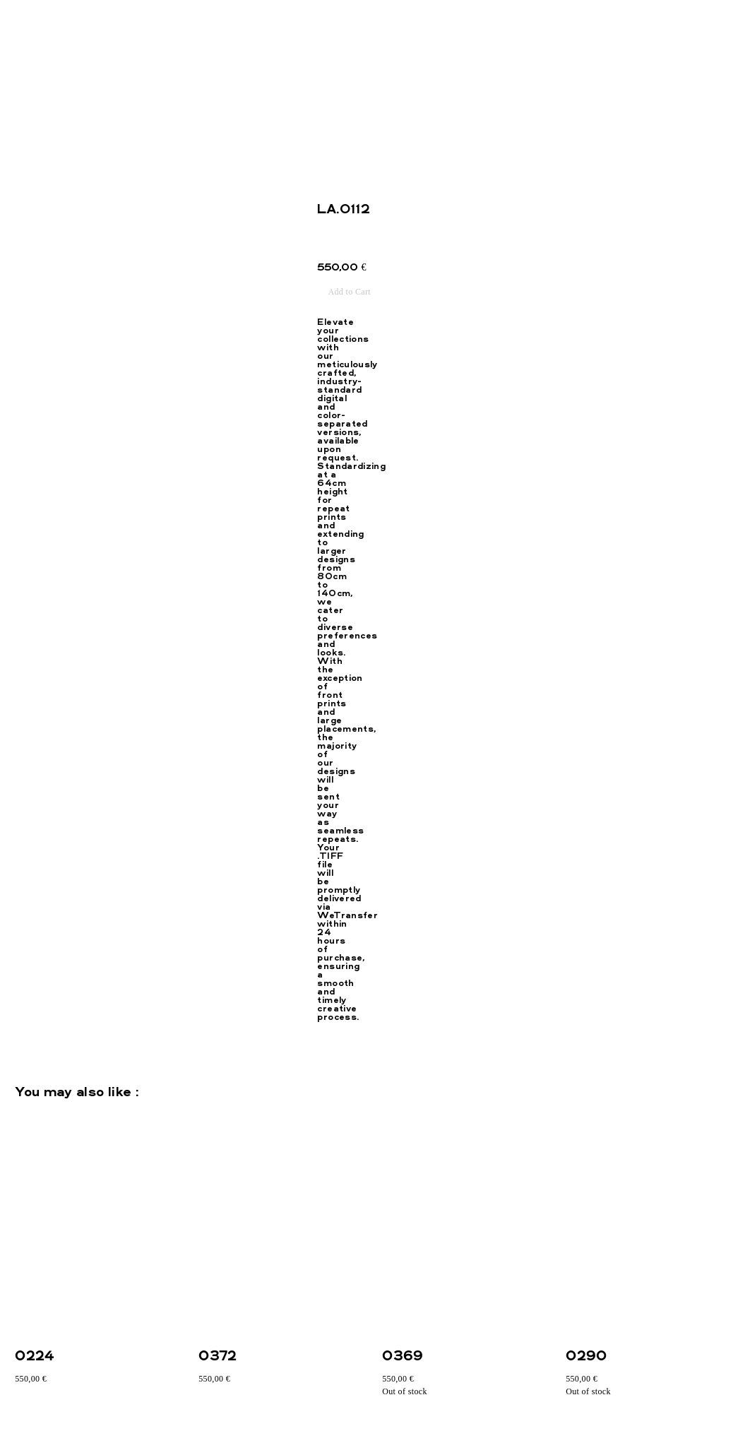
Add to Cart (349, 292)
